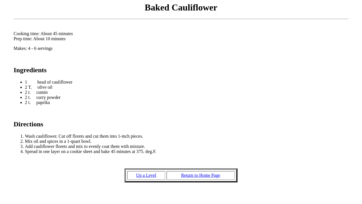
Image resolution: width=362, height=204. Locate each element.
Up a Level (146, 175)
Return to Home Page (200, 175)
